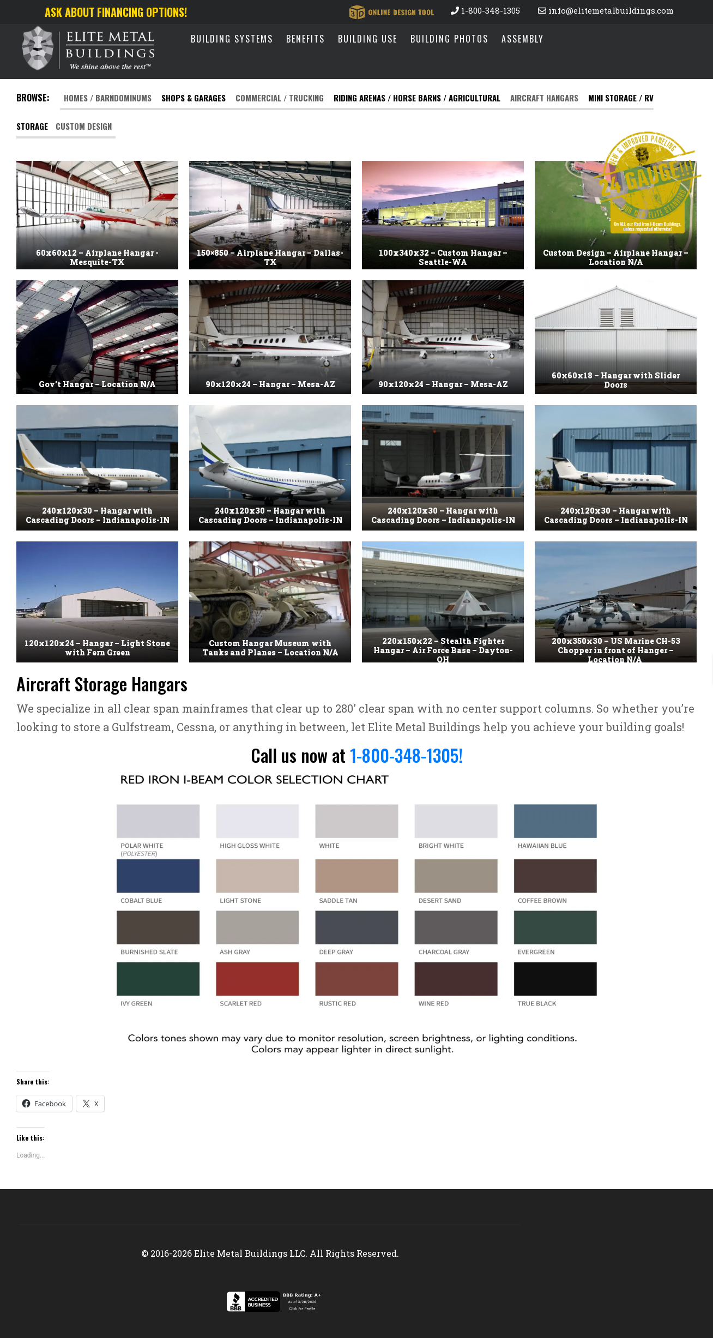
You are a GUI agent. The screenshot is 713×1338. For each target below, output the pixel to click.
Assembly (522, 38)
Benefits (305, 38)
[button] (97, 215)
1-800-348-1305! (406, 755)
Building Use (367, 38)
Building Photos (449, 38)
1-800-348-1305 (485, 10)
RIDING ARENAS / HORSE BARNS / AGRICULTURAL (417, 98)
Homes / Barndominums (109, 98)
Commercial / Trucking (280, 98)
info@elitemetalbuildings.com (606, 10)
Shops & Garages (193, 98)
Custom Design (84, 126)
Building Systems (232, 38)
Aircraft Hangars (544, 98)
